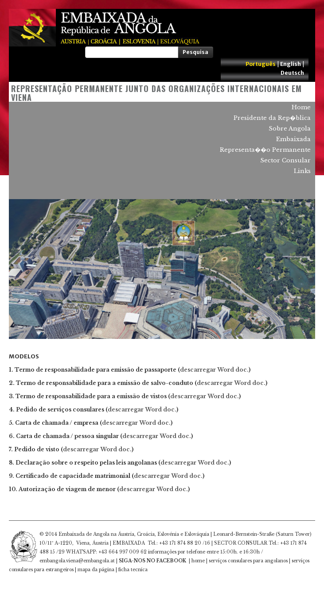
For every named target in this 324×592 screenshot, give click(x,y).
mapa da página (96, 570)
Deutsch (292, 72)
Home (301, 107)
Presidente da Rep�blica (272, 118)
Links (302, 171)
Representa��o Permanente (265, 150)
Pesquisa (195, 52)
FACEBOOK (171, 561)
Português (261, 64)
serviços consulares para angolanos (248, 561)
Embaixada (293, 139)
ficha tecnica (133, 570)
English (290, 64)
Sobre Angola (290, 128)
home (198, 561)
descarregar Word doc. (231, 383)
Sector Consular (285, 160)
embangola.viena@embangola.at (77, 561)
